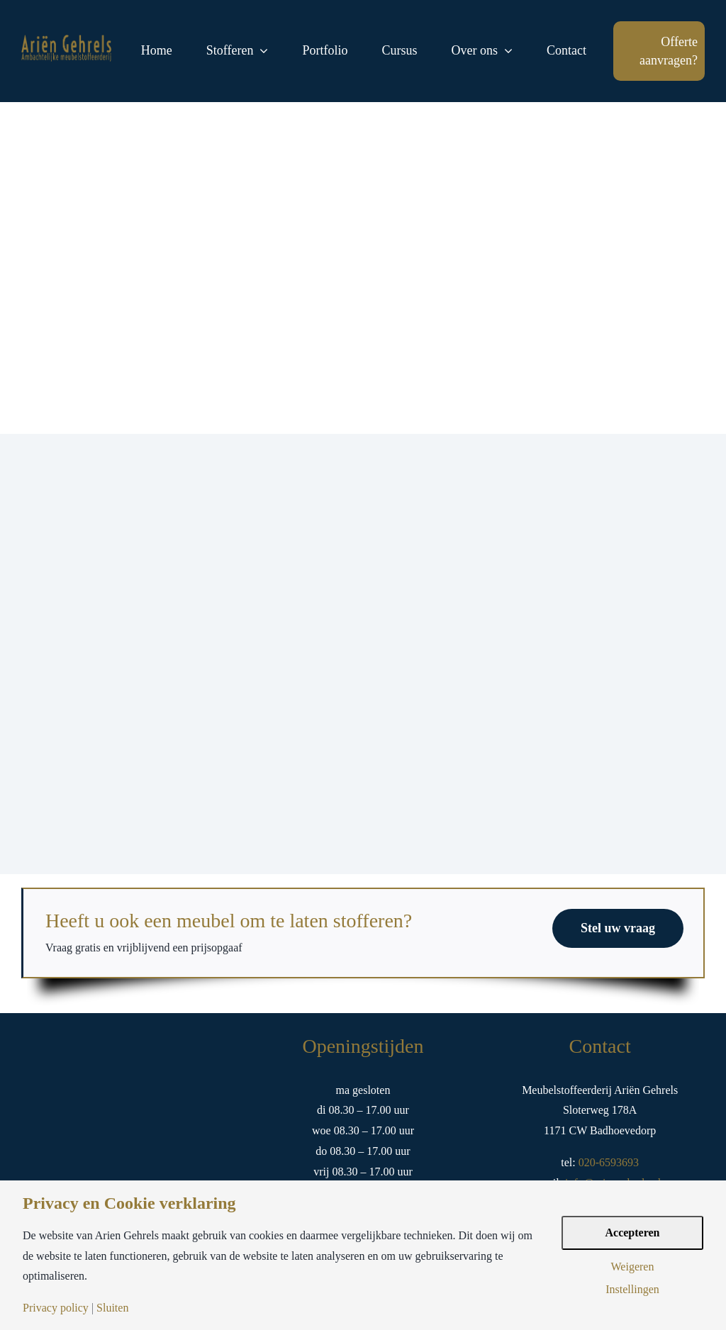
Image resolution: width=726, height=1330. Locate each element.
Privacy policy (56, 1308)
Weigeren (632, 1267)
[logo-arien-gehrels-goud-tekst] (67, 40)
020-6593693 (607, 1162)
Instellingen (632, 1289)
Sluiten (112, 1308)
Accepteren (632, 1232)
